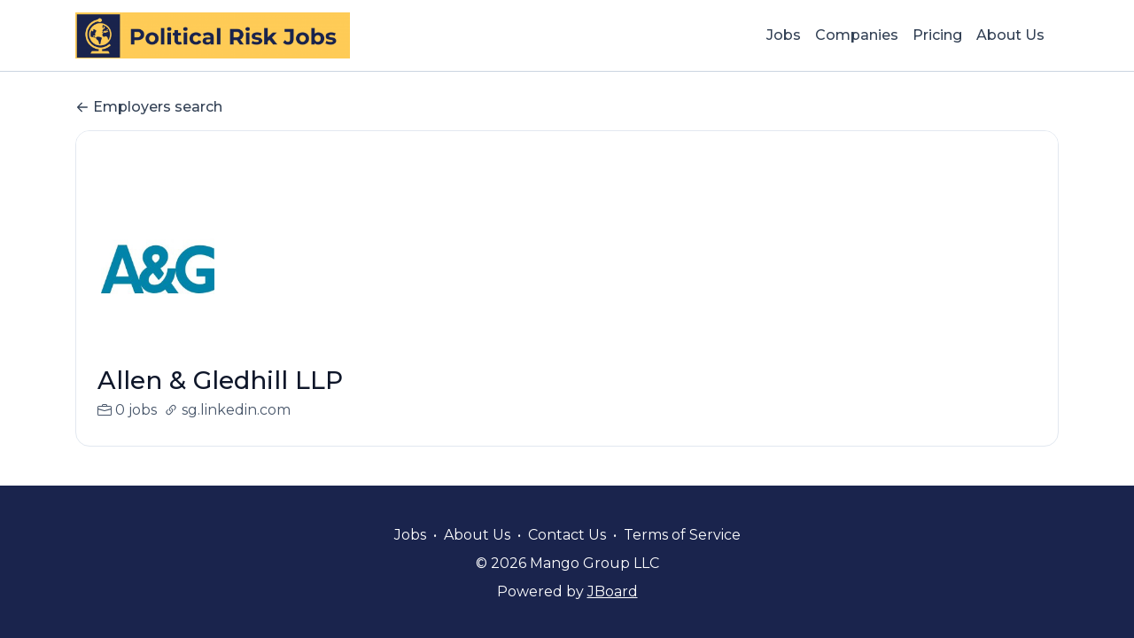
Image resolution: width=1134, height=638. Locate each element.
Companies (856, 35)
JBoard (612, 591)
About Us (1010, 35)
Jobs (783, 35)
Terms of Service (682, 534)
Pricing (937, 35)
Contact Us (567, 534)
